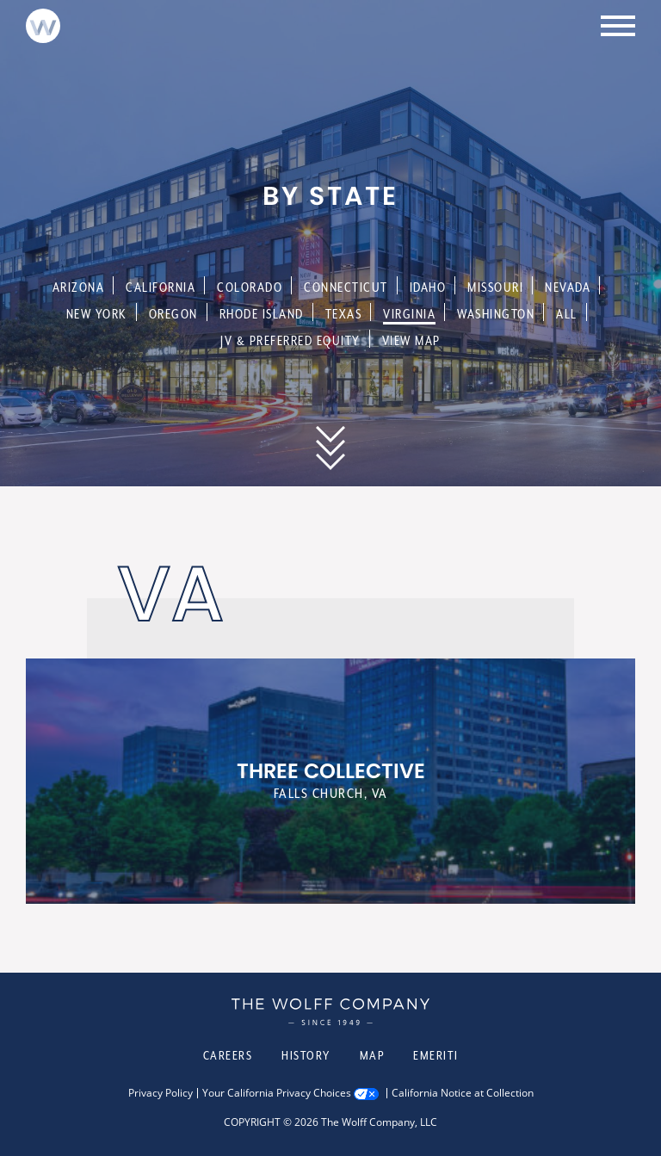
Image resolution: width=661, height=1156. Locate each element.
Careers (228, 1055)
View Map (411, 340)
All (567, 313)
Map (372, 1055)
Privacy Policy (160, 1093)
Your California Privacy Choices (276, 1093)
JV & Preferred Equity (290, 340)
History (305, 1055)
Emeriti (436, 1055)
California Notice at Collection (463, 1093)
